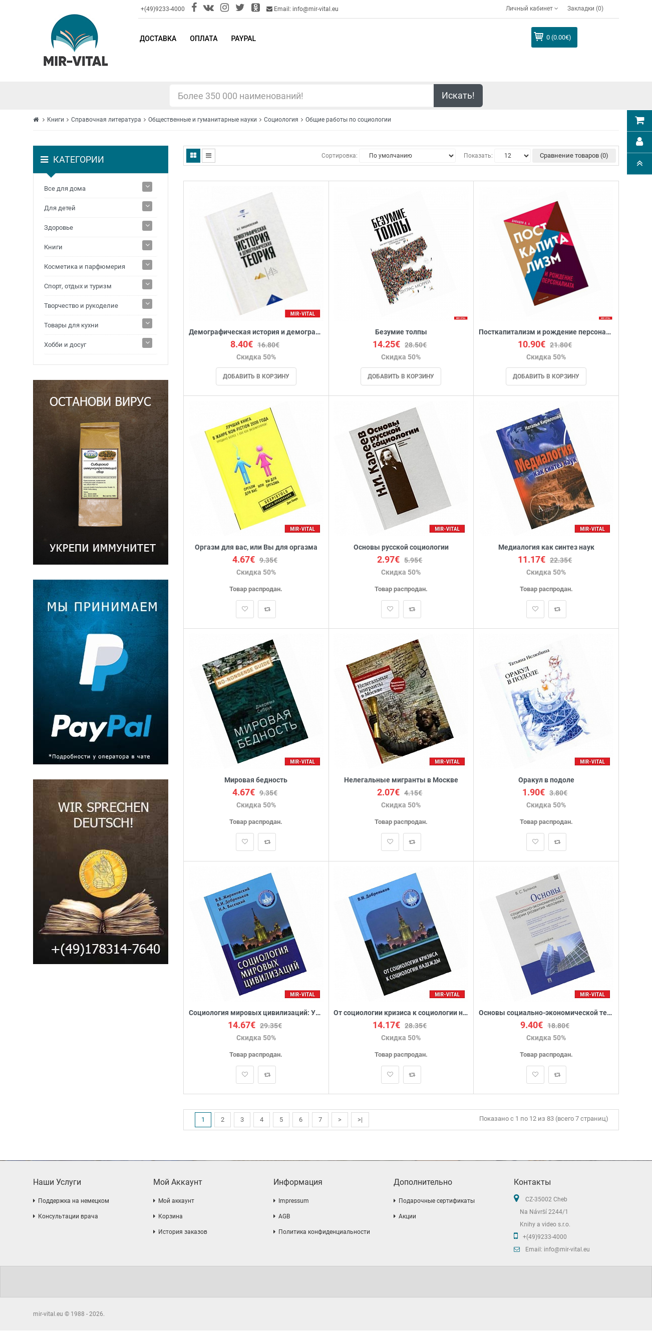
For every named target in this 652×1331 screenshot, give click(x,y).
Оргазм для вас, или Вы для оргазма (256, 547)
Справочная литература (106, 119)
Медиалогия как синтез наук (546, 547)
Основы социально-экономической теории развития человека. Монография (546, 1013)
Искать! (458, 95)
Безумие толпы (401, 332)
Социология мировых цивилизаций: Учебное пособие (256, 1013)
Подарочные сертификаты (437, 1201)
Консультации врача (68, 1216)
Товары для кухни (71, 325)
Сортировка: (339, 155)
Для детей (60, 208)
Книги (55, 119)
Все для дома (65, 188)
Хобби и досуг (65, 344)
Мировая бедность (255, 780)
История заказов (182, 1232)
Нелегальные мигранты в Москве (401, 780)
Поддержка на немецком (73, 1201)
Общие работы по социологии (348, 119)
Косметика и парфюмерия (84, 266)
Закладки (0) (585, 8)
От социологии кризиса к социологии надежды (401, 1013)
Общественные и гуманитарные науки (202, 119)
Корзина (170, 1216)
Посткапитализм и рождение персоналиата (546, 332)
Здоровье (58, 227)
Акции (407, 1216)
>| (360, 1119)
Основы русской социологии (401, 547)
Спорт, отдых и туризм (78, 286)
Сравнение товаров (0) (574, 155)
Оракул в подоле (546, 780)
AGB (284, 1216)
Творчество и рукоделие (81, 305)
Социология (281, 119)
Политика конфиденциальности (324, 1232)
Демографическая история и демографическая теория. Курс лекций (256, 332)
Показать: (478, 155)
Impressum (293, 1201)
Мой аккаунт (176, 1201)
